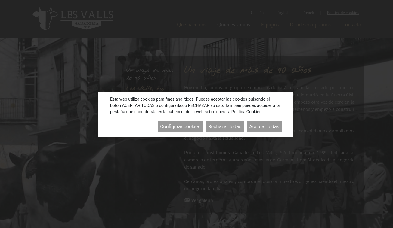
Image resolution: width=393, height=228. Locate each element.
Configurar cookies (180, 126)
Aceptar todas (264, 126)
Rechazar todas (224, 126)
